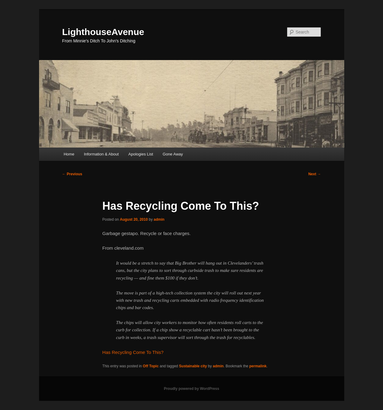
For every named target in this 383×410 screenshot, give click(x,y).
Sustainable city (193, 366)
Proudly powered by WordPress (191, 389)
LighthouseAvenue (103, 32)
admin (159, 219)
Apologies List (140, 154)
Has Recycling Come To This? (132, 352)
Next (314, 174)
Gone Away (173, 154)
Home (69, 154)
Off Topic (151, 366)
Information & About (101, 154)
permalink (258, 366)
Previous (72, 174)
